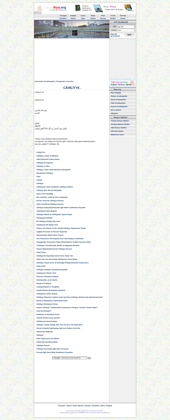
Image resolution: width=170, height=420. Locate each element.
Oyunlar (103, 18)
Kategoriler (60, 81)
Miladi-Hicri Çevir (117, 135)
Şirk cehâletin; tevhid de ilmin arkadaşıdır (52, 197)
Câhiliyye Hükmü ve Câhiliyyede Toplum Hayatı (54, 214)
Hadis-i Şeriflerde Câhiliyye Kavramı (50, 204)
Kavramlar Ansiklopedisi (45, 81)
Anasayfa (63, 16)
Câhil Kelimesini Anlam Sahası (48, 159)
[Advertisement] (85, 58)
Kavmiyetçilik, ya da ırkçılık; (47, 280)
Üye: (114, 26)
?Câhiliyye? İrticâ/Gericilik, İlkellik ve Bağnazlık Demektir (57, 245)
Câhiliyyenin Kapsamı (44, 163)
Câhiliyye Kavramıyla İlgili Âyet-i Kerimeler (52, 349)
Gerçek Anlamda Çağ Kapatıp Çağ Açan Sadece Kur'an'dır (58, 328)
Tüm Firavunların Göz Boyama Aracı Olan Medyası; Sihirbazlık (59, 239)
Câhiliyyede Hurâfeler (44, 218)
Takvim (73, 18)
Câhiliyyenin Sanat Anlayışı (46, 321)
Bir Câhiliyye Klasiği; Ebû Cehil (48, 221)
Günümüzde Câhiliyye (44, 173)
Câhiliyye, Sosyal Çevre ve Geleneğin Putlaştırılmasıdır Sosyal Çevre (62, 263)
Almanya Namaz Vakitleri (120, 124)
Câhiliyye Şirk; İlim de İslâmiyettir (49, 190)
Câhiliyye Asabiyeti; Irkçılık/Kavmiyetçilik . (52, 270)
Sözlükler (63, 18)
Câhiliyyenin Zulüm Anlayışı (47, 294)
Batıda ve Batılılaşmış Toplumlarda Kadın (52, 301)
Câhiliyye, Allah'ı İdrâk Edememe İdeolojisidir (53, 170)
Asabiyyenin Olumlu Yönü (46, 273)
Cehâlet (39, 180)
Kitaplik (73, 16)
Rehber (113, 18)
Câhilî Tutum (41, 252)
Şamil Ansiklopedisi (118, 100)
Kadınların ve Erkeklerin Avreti (47, 314)
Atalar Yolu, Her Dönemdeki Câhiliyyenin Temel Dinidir (56, 259)
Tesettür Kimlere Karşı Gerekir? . (48, 318)
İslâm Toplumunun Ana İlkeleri (47, 339)
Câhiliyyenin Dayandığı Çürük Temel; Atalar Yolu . (55, 256)
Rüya (83, 18)
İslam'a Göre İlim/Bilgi (44, 194)
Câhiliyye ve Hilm (43, 166)
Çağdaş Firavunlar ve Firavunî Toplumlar (51, 232)
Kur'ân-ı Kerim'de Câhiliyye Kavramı (50, 201)
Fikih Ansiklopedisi (118, 103)
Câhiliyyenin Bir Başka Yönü (47, 225)
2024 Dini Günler (117, 131)
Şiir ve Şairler (116, 110)
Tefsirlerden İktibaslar (44, 332)
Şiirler (103, 406)
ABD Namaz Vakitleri (118, 128)
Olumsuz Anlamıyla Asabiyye (47, 276)
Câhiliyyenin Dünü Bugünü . (47, 211)
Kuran (83, 16)
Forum (112, 16)
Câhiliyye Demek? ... (44, 345)
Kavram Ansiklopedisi (119, 107)
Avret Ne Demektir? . (44, 311)
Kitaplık (109, 406)
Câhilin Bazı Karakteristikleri (47, 342)
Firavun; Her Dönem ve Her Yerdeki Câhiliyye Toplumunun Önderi (61, 228)
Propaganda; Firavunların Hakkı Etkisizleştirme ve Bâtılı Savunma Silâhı (63, 242)
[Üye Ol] (114, 34)
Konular (70, 81)
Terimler (123, 16)
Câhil (38, 177)
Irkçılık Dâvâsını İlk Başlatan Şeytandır (50, 290)
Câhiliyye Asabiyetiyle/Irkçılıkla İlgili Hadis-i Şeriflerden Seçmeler (61, 208)
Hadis (93, 16)
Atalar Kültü (40, 266)
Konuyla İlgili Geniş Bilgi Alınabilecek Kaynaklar (54, 352)
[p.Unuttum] (115, 36)
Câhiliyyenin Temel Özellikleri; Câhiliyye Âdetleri (54, 187)
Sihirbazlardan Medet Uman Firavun (49, 235)
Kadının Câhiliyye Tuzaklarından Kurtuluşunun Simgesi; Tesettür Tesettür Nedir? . (67, 308)
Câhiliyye (39, 183)
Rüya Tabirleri (78, 406)
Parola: (113, 30)
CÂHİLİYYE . (41, 152)
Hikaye (93, 18)
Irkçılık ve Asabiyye (43, 283)
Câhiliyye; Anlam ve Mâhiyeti (47, 156)
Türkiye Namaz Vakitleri (120, 121)
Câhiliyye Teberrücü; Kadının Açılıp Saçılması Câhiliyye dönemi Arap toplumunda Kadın (69, 297)
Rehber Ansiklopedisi (119, 96)
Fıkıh (103, 16)
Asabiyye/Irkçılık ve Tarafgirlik (47, 287)
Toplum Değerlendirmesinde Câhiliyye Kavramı (54, 249)
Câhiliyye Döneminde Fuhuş (47, 304)
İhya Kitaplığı (116, 93)
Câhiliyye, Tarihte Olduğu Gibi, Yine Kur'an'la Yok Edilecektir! (59, 325)
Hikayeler (114, 113)
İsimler (123, 18)
